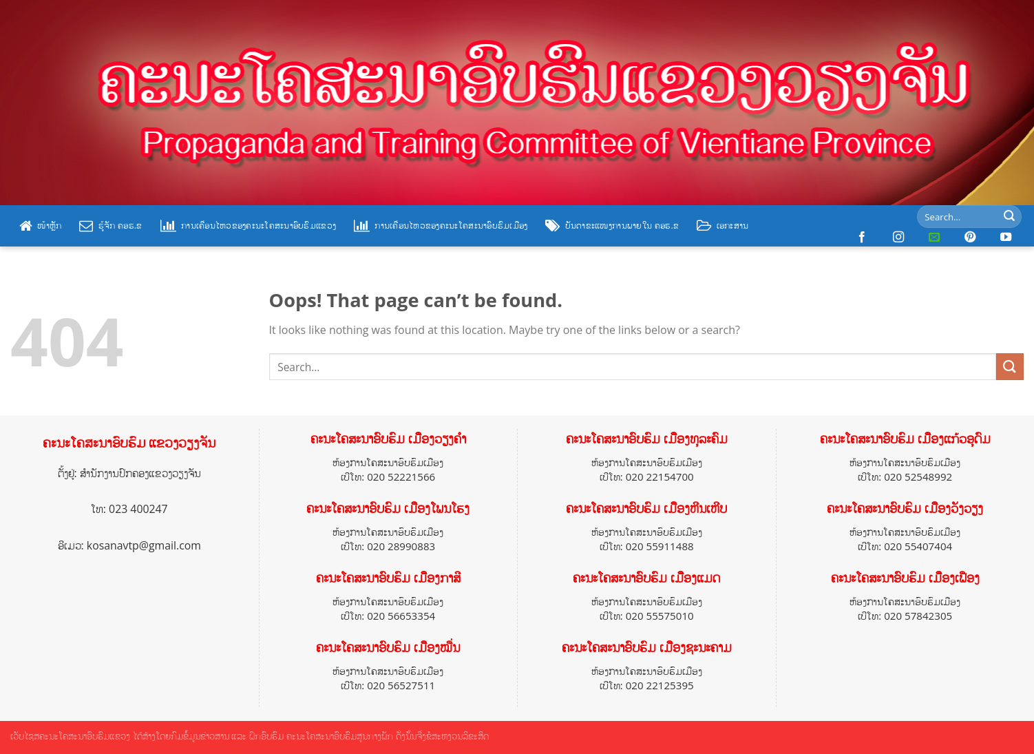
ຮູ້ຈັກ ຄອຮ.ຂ (110, 226)
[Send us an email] (934, 237)
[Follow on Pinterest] (970, 237)
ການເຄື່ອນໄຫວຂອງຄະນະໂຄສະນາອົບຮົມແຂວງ (248, 226)
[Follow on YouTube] (1005, 237)
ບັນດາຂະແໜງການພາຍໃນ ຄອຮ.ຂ (612, 226)
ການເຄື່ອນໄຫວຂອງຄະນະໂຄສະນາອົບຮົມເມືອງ (440, 226)
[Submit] (1009, 217)
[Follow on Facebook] (861, 237)
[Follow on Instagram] (898, 237)
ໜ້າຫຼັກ (40, 226)
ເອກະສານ (722, 226)
